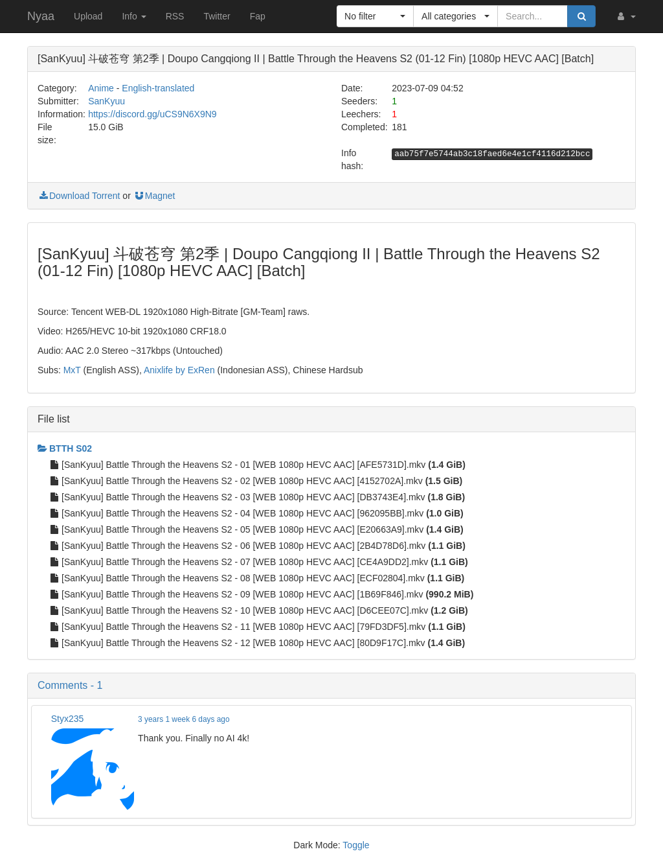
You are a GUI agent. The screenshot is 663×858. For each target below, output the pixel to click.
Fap (257, 16)
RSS (175, 16)
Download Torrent (79, 196)
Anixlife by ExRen (179, 370)
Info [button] (134, 16)
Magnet (154, 196)
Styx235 (67, 718)
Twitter (216, 16)
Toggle (356, 845)
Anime (101, 88)
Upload (88, 16)
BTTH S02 (65, 448)
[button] (625, 16)
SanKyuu (106, 101)
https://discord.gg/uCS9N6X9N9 (152, 114)
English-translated (158, 88)
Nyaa (40, 16)
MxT (72, 370)
